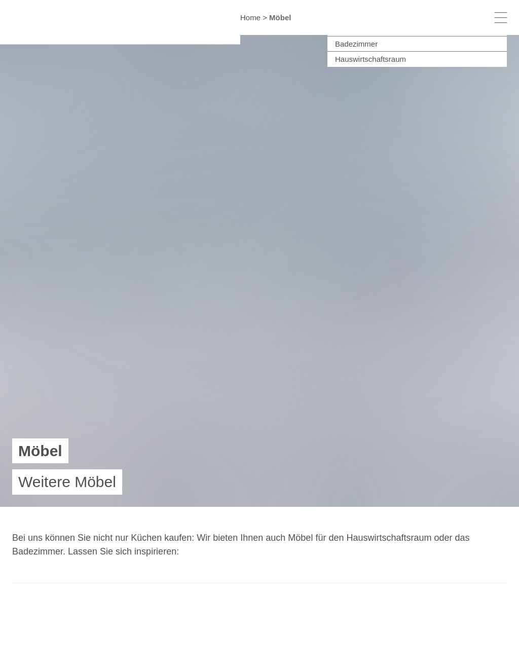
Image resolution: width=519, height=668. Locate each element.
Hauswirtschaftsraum (370, 59)
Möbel (280, 17)
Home (250, 17)
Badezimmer (356, 44)
